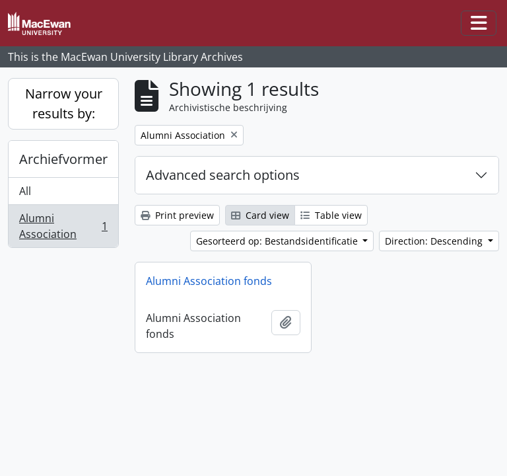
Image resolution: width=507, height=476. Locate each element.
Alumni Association (63, 226)
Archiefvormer (63, 159)
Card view (260, 215)
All (25, 191)
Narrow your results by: (63, 103)
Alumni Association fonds (209, 281)
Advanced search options (223, 175)
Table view (331, 215)
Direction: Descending (435, 241)
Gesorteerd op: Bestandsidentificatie (278, 241)
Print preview (177, 215)
